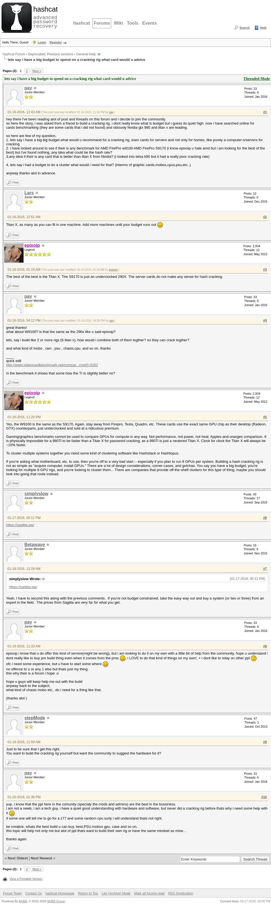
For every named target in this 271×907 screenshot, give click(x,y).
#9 (265, 742)
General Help (86, 54)
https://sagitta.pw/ (20, 525)
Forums (102, 23)
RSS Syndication (180, 893)
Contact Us (33, 893)
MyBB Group (56, 901)
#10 (264, 797)
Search (244, 27)
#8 (265, 646)
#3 (265, 270)
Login (42, 42)
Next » (36, 71)
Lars (29, 192)
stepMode (34, 717)
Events (149, 23)
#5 (265, 417)
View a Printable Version (25, 878)
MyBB (23, 901)
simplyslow (36, 493)
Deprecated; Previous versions (50, 54)
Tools (132, 23)
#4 (265, 320)
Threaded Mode (256, 79)
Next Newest (41, 858)
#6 (265, 518)
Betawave (34, 544)
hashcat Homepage (59, 893)
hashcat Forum (14, 54)
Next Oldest (18, 858)
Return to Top (88, 893)
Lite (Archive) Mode (116, 893)
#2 (265, 217)
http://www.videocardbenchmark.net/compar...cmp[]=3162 (52, 365)
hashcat (81, 23)
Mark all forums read (149, 893)
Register (56, 42)
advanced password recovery (44, 17)
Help (263, 27)
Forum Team (12, 893)
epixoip (113, 269)
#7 (265, 569)
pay (28, 88)
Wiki (118, 23)
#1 (265, 112)
